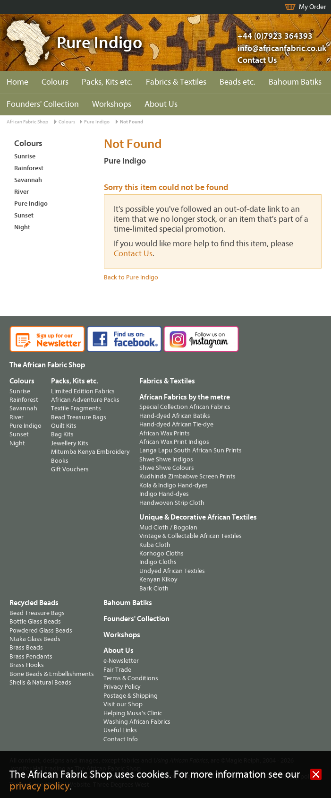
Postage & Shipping (130, 696)
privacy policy (39, 786)
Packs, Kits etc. (107, 82)
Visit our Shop (123, 704)
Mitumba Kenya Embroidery (90, 452)
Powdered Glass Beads (40, 630)
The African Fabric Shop (47, 365)
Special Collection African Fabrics (184, 407)
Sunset (24, 215)
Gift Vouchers (70, 469)
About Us (161, 104)
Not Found (131, 122)
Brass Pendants (30, 656)
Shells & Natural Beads (40, 682)
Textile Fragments (76, 408)
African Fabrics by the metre (184, 397)
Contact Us (257, 60)
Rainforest (28, 168)
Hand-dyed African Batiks (174, 416)
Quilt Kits (63, 426)
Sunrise (24, 156)
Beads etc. (237, 82)
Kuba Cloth (154, 545)
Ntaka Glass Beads (34, 639)
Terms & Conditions (130, 678)
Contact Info (120, 739)
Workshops (111, 104)
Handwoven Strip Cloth (171, 503)
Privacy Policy (122, 687)
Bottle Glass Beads (35, 621)
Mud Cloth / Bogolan (168, 527)
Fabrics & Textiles (176, 82)
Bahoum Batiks (295, 82)
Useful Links (120, 730)
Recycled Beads (34, 602)
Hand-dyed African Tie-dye (176, 424)
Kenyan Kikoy (158, 579)
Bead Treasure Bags (78, 417)
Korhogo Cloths (161, 553)
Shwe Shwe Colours (166, 468)
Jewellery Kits (69, 443)
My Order (312, 7)
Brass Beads (26, 647)
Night (22, 227)
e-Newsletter (121, 661)
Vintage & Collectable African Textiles (190, 536)
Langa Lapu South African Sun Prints (190, 450)
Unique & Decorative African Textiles (198, 517)
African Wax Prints (164, 433)
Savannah (28, 180)
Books (59, 461)
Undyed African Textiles (172, 571)
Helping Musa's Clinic (132, 713)
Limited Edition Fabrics (83, 391)
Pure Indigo (97, 122)
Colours (55, 82)
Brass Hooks (26, 665)
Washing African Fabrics (136, 722)
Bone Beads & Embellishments (51, 674)
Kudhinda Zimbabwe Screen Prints (187, 476)
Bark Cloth (154, 588)
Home (17, 82)
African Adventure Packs (85, 400)
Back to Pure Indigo (131, 277)
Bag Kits (62, 434)
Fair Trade (117, 670)
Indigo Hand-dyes (164, 494)
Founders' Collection (43, 104)
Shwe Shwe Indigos (166, 459)
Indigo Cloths (158, 562)
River (21, 192)
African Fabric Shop (27, 122)
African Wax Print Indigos (174, 442)
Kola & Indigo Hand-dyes (173, 485)
